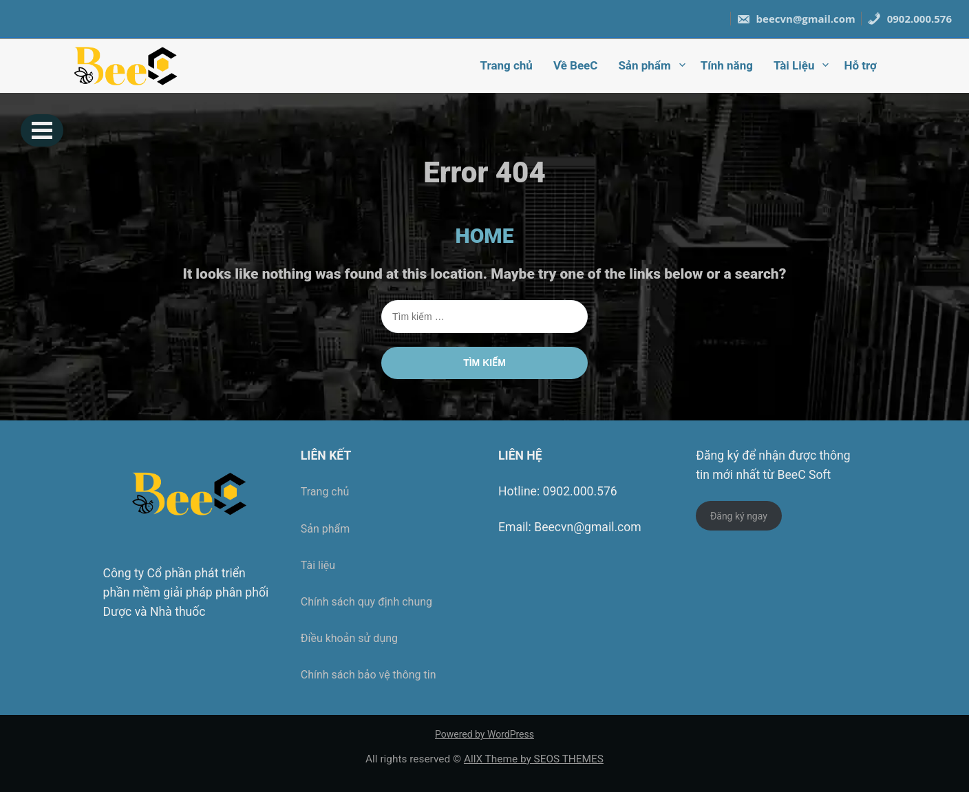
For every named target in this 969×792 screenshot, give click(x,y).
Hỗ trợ (860, 65)
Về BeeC (575, 65)
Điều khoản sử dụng (349, 638)
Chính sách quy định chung (366, 601)
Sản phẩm (644, 65)
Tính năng (727, 65)
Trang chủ (506, 65)
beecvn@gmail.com (795, 18)
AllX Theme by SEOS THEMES (534, 759)
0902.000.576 (909, 18)
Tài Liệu (794, 65)
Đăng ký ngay (738, 516)
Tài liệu (318, 565)
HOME (485, 236)
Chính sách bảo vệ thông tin (368, 674)
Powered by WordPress (484, 734)
